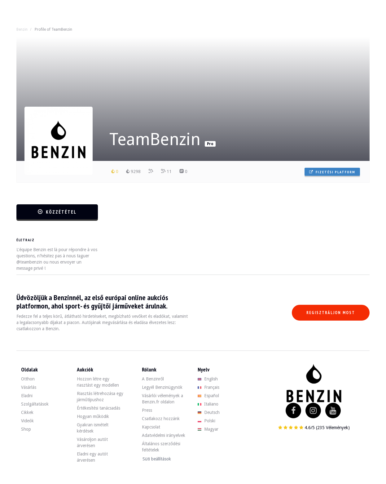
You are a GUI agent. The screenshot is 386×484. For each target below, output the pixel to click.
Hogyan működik (93, 416)
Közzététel (57, 212)
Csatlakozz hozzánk (161, 418)
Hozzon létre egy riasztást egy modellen (98, 382)
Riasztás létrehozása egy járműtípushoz (100, 396)
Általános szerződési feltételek (161, 446)
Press (147, 410)
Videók (27, 420)
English (208, 378)
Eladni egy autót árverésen (92, 457)
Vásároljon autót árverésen (92, 442)
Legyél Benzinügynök (162, 387)
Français (208, 387)
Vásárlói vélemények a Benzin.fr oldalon (162, 398)
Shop (26, 429)
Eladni (27, 395)
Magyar (208, 429)
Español (208, 395)
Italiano (208, 404)
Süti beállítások (157, 458)
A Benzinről (153, 378)
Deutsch (209, 412)
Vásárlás (28, 387)
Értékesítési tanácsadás (98, 408)
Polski (206, 420)
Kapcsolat (151, 426)
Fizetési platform (332, 172)
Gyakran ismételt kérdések (92, 427)
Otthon (28, 378)
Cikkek (27, 412)
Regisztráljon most (330, 312)
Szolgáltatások (35, 404)
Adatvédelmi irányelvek (163, 435)
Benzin (22, 29)
